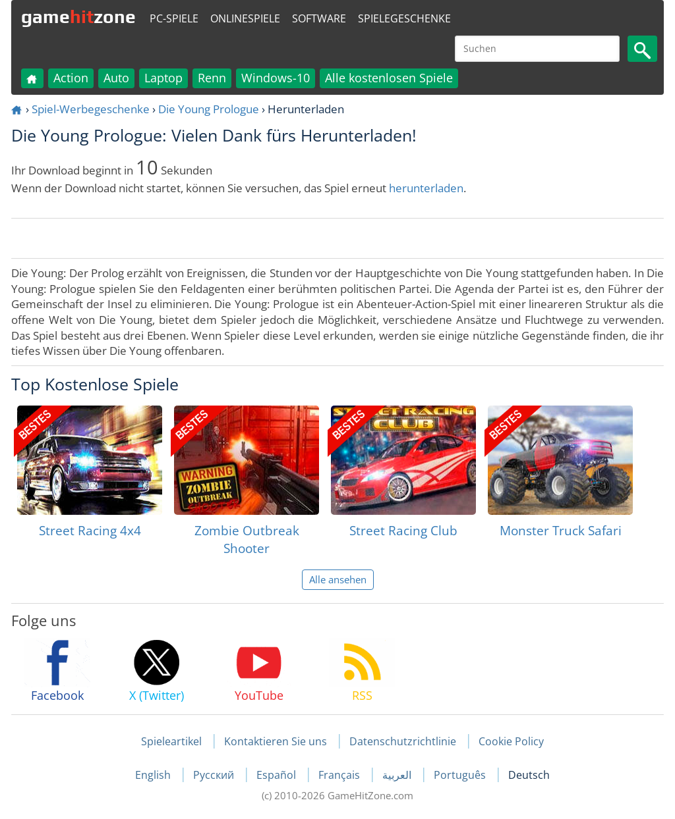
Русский (215, 775)
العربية (398, 775)
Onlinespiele (245, 18)
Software (319, 18)
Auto (116, 78)
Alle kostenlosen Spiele (389, 78)
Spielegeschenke (404, 18)
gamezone (78, 16)
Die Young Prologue (208, 109)
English (154, 775)
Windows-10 (275, 78)
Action (70, 78)
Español (277, 775)
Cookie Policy (511, 741)
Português (461, 775)
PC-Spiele (174, 18)
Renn (212, 78)
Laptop (163, 78)
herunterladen (426, 188)
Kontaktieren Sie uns (275, 741)
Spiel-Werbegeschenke (91, 109)
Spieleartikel (171, 741)
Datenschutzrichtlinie (402, 741)
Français (340, 775)
